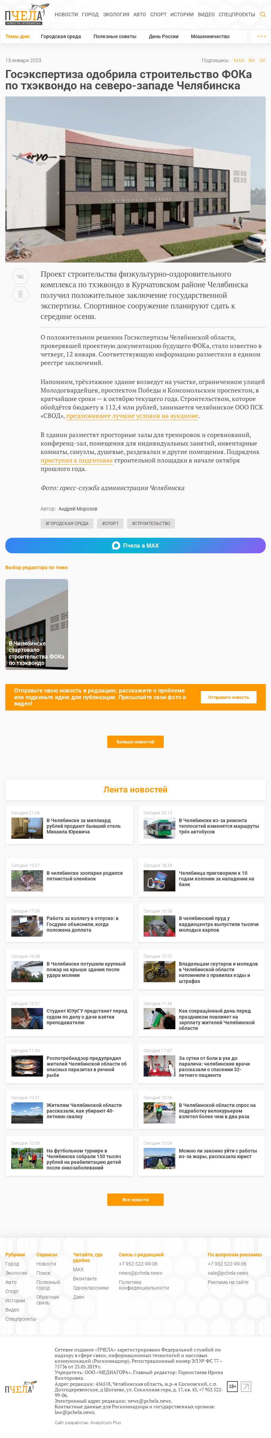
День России (164, 36)
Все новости (135, 1199)
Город (90, 14)
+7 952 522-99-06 (138, 1264)
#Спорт (110, 523)
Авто (139, 14)
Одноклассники (91, 1288)
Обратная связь (47, 1300)
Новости (66, 14)
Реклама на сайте (228, 1282)
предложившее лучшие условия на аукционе (132, 415)
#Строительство (151, 523)
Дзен (78, 1297)
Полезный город (48, 1285)
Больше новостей (135, 741)
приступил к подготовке (77, 460)
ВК (252, 60)
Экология (116, 14)
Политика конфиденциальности (144, 1285)
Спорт (158, 14)
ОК (262, 60)
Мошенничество (210, 36)
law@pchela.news (74, 1412)
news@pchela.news (140, 1273)
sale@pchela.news (228, 1273)
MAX (239, 60)
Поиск (43, 1273)
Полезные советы (115, 36)
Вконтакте (85, 1278)
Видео (206, 14)
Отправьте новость (228, 697)
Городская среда (61, 36)
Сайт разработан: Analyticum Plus (88, 1423)
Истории (182, 14)
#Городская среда (67, 523)
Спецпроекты (237, 14)
